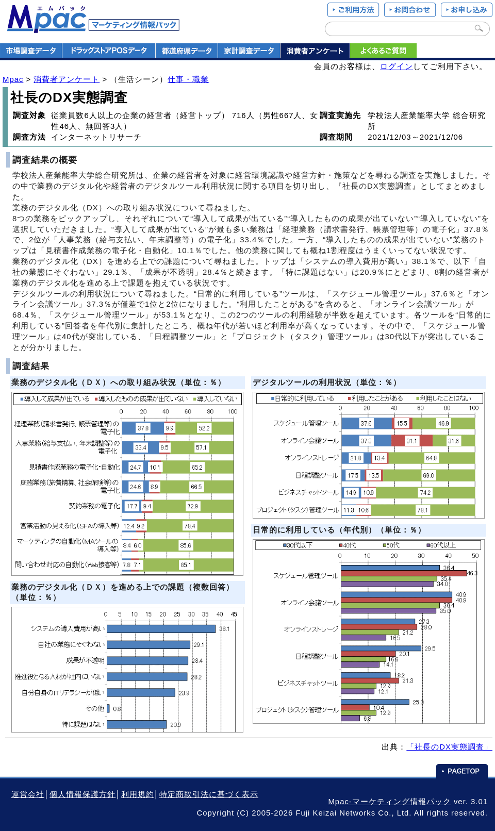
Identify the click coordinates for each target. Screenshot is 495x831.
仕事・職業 (188, 79)
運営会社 (27, 794)
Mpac (13, 79)
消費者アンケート (67, 79)
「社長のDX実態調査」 (449, 747)
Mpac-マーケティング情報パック (389, 801)
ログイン (396, 66)
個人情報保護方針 (83, 794)
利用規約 (137, 794)
